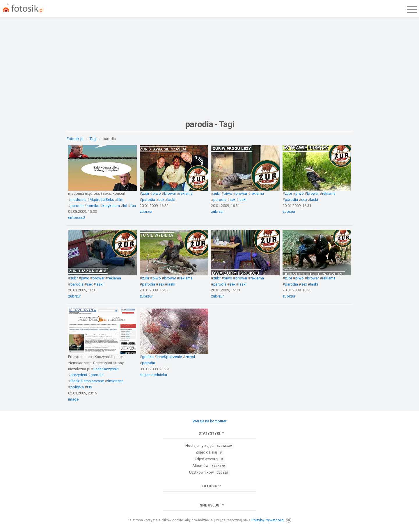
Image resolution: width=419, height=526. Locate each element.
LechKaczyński (106, 369)
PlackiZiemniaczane (87, 381)
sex (161, 199)
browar (170, 193)
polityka (77, 387)
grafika (148, 357)
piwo (156, 193)
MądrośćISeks (102, 199)
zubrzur (146, 211)
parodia (77, 205)
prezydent (78, 375)
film (120, 199)
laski (171, 199)
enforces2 (76, 217)
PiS (89, 387)
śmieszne (115, 381)
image (73, 399)
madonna (78, 199)
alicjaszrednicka (153, 375)
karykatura (111, 205)
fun (133, 205)
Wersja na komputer (209, 421)
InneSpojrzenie (169, 357)
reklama (186, 193)
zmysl (190, 357)
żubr (145, 193)
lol (125, 205)
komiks (93, 205)
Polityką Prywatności (267, 520)
